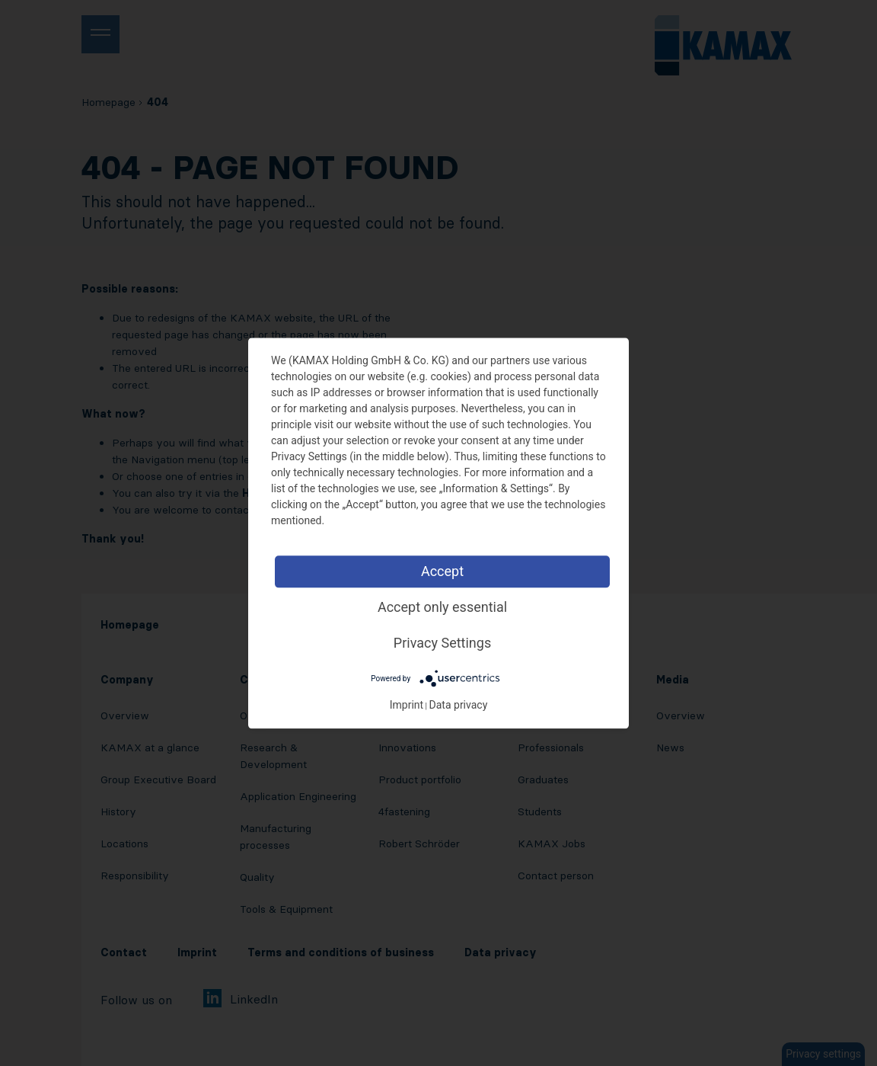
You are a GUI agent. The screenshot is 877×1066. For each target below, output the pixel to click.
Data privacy (458, 705)
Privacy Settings (442, 643)
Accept (442, 571)
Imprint (406, 705)
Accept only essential (442, 607)
